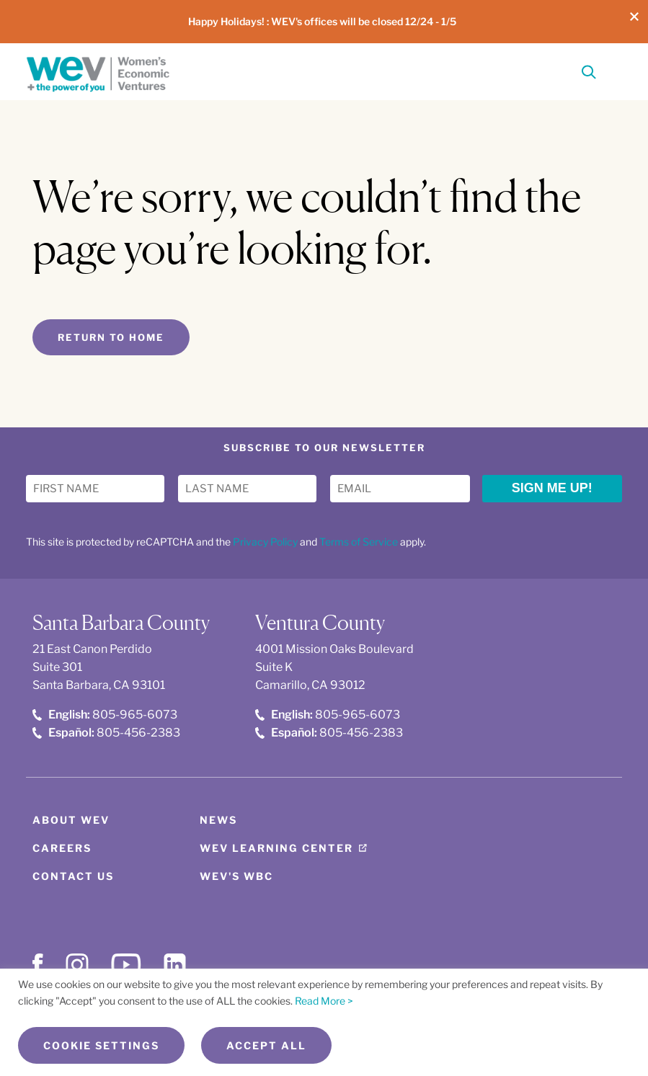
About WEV (71, 820)
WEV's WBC (236, 876)
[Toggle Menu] (613, 70)
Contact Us (73, 876)
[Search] (589, 74)
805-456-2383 (106, 732)
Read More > (324, 1001)
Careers (62, 848)
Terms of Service (358, 541)
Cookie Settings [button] (101, 1045)
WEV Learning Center (276, 848)
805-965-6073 (104, 714)
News (218, 820)
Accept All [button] (266, 1045)
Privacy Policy (265, 541)
